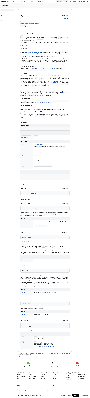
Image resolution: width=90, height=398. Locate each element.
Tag (21, 36)
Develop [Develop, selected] (32, 1)
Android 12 (55, 380)
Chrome (36, 390)
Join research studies (81, 380)
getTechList (36, 155)
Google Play (40, 1)
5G (29, 383)
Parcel (42, 165)
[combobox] (62, 1)
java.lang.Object (23, 25)
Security (18, 378)
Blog (50, 1)
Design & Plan (23, 1)
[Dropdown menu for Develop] (35, 1)
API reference (4, 5)
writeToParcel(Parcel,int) (49, 214)
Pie (53, 385)
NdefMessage (59, 75)
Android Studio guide (69, 375)
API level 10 (68, 15)
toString (36, 160)
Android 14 (55, 376)
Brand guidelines (28, 395)
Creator (23, 137)
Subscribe (76, 395)
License (22, 395)
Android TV (43, 381)
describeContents (38, 144)
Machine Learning (32, 376)
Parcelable (36, 23)
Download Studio (69, 381)
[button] (7, 21)
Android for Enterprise (21, 376)
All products (59, 390)
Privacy (30, 381)
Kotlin (65, 18)
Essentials (14, 1)
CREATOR (35, 136)
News (18, 381)
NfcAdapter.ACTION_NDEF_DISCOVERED (59, 77)
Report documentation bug (83, 376)
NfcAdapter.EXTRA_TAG (63, 51)
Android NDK (68, 383)
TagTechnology (28, 37)
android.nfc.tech (32, 93)
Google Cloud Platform (50, 390)
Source (18, 380)
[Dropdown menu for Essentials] (17, 1)
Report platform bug (81, 374)
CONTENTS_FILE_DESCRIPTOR (37, 215)
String (23, 160)
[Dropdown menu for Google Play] (44, 1)
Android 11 (55, 381)
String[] (24, 155)
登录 (88, 1)
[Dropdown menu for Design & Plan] (27, 1)
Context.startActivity (35, 52)
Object (26, 23)
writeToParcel (37, 165)
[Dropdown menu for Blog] (52, 1)
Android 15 (55, 374)
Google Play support (81, 378)
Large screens (43, 374)
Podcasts (18, 385)
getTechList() (40, 38)
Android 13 (55, 378)
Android (18, 374)
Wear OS (42, 376)
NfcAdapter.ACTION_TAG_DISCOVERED (61, 101)
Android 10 (55, 383)
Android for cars (44, 380)
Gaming (30, 374)
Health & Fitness (32, 378)
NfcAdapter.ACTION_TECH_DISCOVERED (45, 91)
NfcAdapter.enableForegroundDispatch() (45, 68)
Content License (50, 353)
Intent (26, 52)
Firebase (41, 390)
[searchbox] (7, 10)
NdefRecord (48, 75)
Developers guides (69, 377)
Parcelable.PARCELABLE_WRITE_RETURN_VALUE (43, 343)
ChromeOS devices (44, 378)
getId (35, 150)
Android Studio (82, 1)
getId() (64, 37)
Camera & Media (32, 380)
